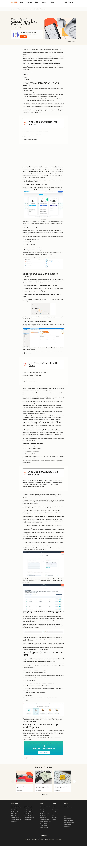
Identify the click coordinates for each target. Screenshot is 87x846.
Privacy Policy (34, 839)
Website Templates (43, 823)
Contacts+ (58, 167)
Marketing (18, 8)
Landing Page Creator (44, 827)
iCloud (25, 77)
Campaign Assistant (43, 825)
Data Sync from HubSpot (38, 538)
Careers (53, 807)
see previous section (31, 721)
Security (41, 839)
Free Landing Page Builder (29, 817)
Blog (53, 815)
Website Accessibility (49, 839)
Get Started (23, 36)
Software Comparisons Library (45, 821)
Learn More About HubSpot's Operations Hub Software (41, 63)
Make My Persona (43, 811)
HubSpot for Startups (67, 824)
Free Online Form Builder (29, 809)
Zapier (58, 624)
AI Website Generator (15, 815)
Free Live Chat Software (29, 813)
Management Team (55, 809)
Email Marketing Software (15, 817)
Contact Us (54, 819)
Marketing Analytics (28, 815)
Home (12, 8)
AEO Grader (42, 807)
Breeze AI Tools (14, 809)
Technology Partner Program (69, 822)
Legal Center (27, 839)
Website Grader (43, 809)
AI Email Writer (13, 821)
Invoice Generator (43, 817)
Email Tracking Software (15, 811)
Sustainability (54, 817)
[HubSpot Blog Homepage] (14, 2)
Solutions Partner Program (68, 820)
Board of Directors (55, 811)
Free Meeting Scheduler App (16, 807)
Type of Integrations (28, 71)
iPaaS (27, 106)
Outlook (25, 74)
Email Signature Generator (44, 813)
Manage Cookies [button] (59, 839)
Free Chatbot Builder (28, 811)
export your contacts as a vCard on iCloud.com (39, 460)
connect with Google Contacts (39, 519)
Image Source (43, 219)
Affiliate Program (67, 826)
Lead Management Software (16, 819)
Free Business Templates (44, 819)
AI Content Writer (14, 813)
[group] (24, 781)
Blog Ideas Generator (44, 815)
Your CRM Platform (28, 79)
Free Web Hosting (28, 819)
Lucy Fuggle (19, 27)
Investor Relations (55, 813)
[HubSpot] (44, 835)
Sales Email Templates (28, 807)
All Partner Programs (67, 818)
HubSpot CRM (36, 536)
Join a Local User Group (68, 807)
